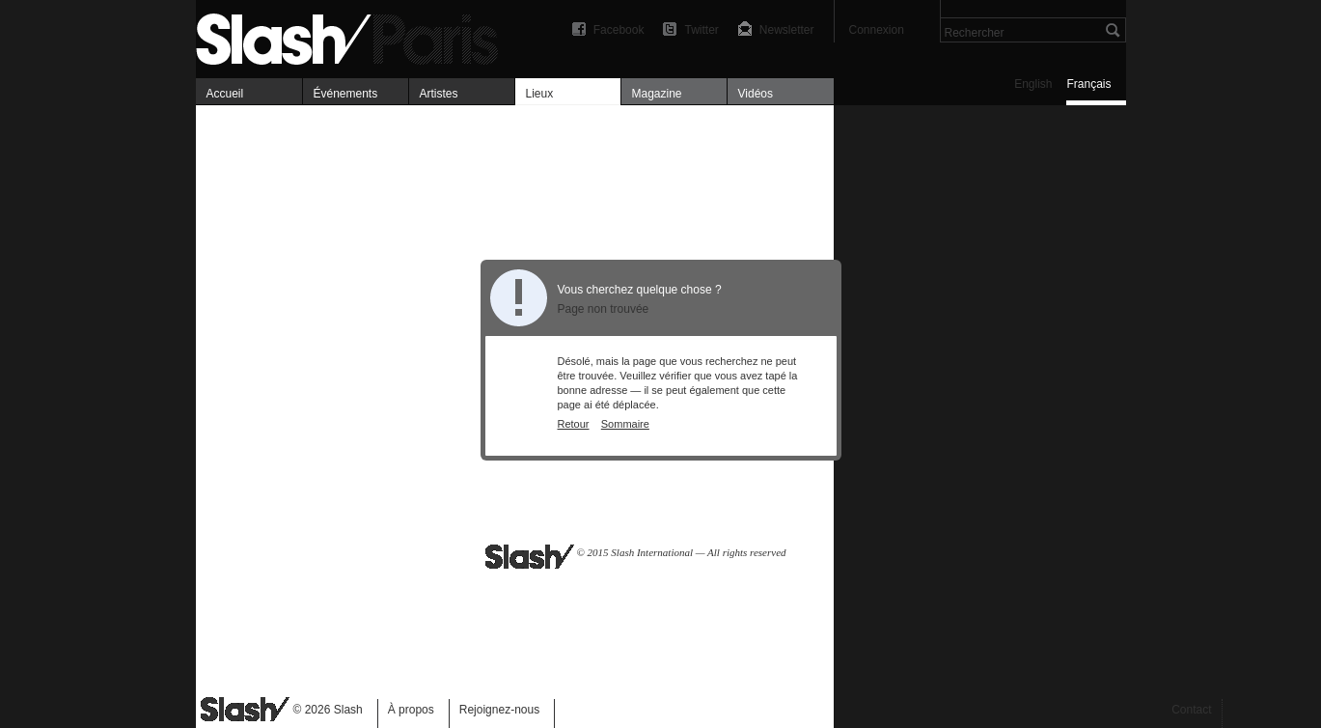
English (1033, 84)
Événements (346, 93)
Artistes (439, 93)
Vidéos (755, 93)
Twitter (701, 30)
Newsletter (786, 30)
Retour (574, 424)
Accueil (225, 93)
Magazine (657, 93)
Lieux (540, 93)
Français (1088, 84)
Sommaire (625, 424)
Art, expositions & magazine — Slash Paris (355, 36)
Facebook (619, 30)
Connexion (876, 30)
